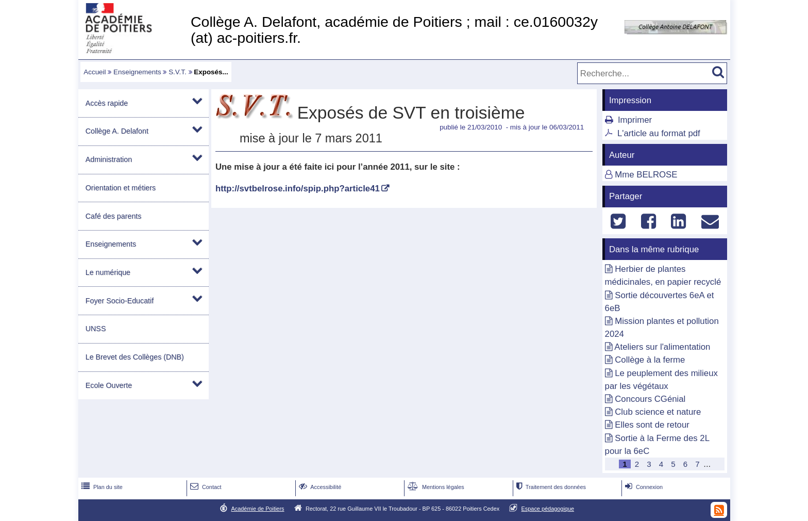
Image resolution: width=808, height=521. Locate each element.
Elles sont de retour (652, 425)
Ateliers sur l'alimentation (662, 347)
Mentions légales (435, 487)
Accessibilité (319, 487)
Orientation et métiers (121, 188)
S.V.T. (178, 72)
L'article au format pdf (658, 133)
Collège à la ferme (650, 360)
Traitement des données (550, 487)
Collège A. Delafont (117, 131)
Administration (109, 159)
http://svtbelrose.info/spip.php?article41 (297, 188)
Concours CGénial (650, 399)
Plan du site (101, 487)
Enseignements (137, 72)
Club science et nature (658, 412)
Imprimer (635, 120)
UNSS (96, 328)
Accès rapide (107, 103)
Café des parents (114, 216)
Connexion (643, 487)
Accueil (94, 72)
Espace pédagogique (548, 509)
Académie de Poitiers (257, 509)
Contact (205, 487)
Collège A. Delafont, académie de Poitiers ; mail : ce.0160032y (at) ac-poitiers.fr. (394, 29)
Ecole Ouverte (109, 385)
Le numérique (108, 272)
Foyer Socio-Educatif (120, 301)
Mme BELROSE (646, 175)
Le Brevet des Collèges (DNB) (135, 357)
